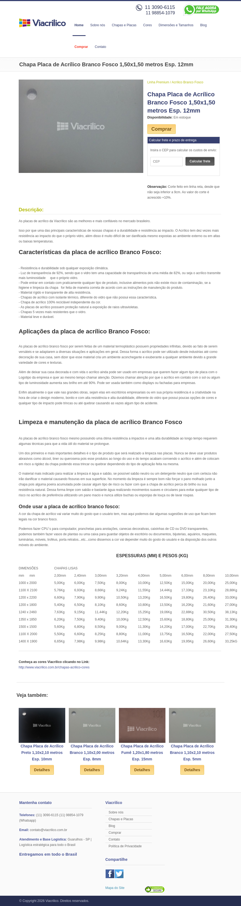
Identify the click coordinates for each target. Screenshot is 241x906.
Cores (147, 25)
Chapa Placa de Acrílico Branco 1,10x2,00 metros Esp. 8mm (92, 752)
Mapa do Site (115, 888)
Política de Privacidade (125, 846)
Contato (100, 47)
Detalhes (42, 770)
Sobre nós (97, 25)
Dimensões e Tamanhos (176, 25)
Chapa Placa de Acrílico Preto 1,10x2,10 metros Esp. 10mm (42, 752)
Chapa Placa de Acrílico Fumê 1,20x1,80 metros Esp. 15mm (142, 752)
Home (78, 25)
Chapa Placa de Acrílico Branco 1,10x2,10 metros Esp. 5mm (192, 752)
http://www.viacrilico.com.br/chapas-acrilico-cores (54, 667)
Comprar (81, 47)
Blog (203, 25)
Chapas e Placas (124, 25)
